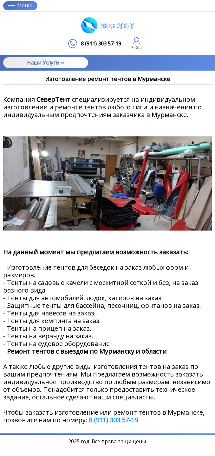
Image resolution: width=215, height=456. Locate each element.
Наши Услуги (45, 62)
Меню (20, 5)
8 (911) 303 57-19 (113, 420)
